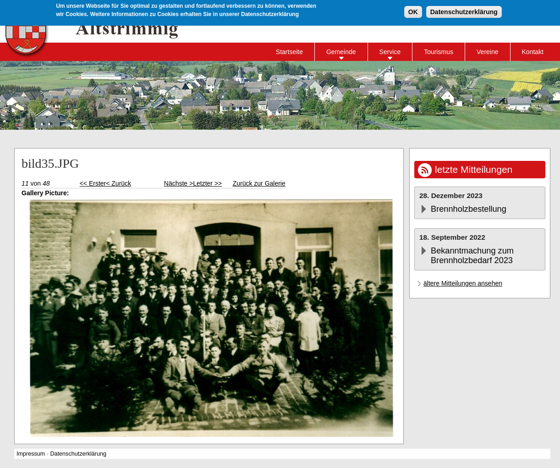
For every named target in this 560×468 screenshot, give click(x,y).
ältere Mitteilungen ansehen (462, 283)
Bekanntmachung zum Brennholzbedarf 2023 (472, 255)
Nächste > (178, 183)
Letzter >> (207, 183)
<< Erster (93, 183)
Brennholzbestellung (468, 209)
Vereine (487, 51)
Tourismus (438, 51)
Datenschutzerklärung (464, 11)
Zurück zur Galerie (259, 183)
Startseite (289, 51)
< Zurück (118, 183)
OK (413, 11)
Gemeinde (341, 51)
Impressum (30, 454)
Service (390, 51)
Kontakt (533, 51)
